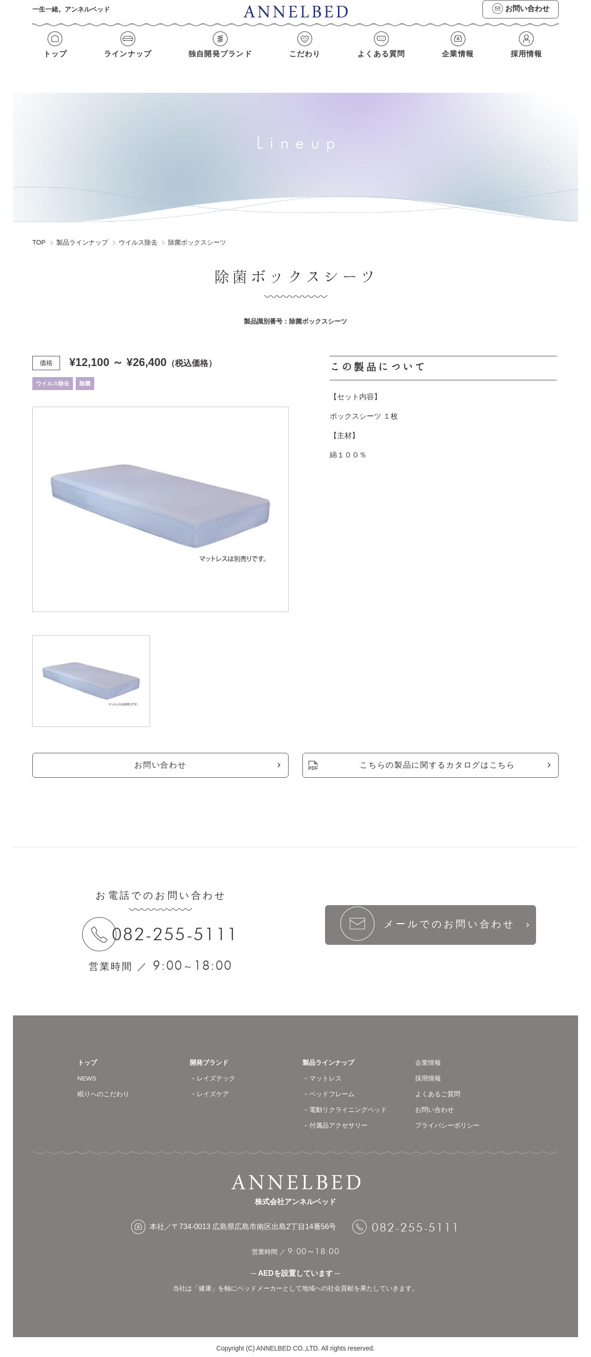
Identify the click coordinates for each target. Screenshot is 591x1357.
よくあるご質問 (441, 1091)
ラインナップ (125, 63)
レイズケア (215, 1091)
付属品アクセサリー (342, 1123)
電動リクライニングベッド (353, 1107)
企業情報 (460, 63)
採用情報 (529, 63)
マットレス (327, 1076)
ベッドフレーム (335, 1091)
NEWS (89, 1076)
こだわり (306, 63)
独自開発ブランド (220, 63)
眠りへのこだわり (107, 1091)
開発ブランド (212, 1060)
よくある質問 (383, 63)
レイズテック (219, 1076)
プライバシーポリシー (452, 1123)
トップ (52, 63)
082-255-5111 (182, 930)
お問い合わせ (160, 758)
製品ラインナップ (332, 1060)
